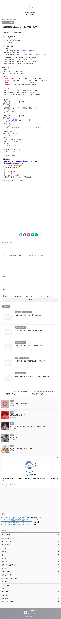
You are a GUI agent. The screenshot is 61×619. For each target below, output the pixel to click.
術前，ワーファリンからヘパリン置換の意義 (28, 330)
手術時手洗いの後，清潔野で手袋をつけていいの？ (31, 361)
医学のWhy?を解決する (33, 613)
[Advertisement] (30, 196)
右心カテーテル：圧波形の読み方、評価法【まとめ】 (16, 519)
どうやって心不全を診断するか (19, 404)
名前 (4, 276)
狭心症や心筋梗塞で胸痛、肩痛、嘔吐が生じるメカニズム (27, 426)
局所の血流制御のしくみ (17, 415)
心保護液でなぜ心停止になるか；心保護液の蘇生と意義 (32, 376)
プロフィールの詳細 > (8, 483)
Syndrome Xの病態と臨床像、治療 (21, 449)
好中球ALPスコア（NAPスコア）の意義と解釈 (14, 517)
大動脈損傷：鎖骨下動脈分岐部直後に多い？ (28, 315)
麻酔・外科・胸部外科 (9, 242)
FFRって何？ (14, 437)
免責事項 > (5, 486)
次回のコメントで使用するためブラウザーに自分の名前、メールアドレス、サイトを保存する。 (28, 296)
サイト (5, 289)
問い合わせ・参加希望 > (9, 485)
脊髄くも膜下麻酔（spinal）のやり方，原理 (28, 346)
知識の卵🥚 (30, 14)
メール (5, 283)
